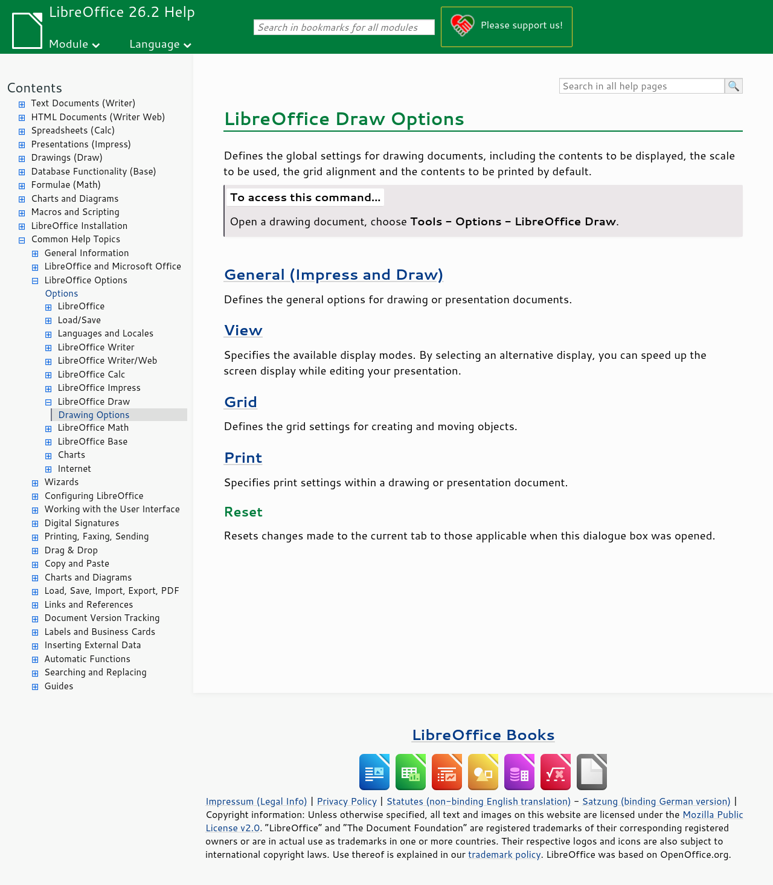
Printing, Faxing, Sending (96, 536)
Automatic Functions (87, 658)
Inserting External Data (92, 645)
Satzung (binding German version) (656, 801)
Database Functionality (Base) (93, 171)
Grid (240, 401)
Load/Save (79, 320)
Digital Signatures (81, 523)
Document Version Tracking (102, 617)
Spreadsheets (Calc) (73, 130)
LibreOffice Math (93, 427)
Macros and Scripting (75, 211)
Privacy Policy (346, 801)
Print (242, 457)
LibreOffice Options (85, 280)
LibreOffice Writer (96, 347)
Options (61, 293)
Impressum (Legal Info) (256, 801)
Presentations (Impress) (81, 144)
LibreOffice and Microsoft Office (112, 266)
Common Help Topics (75, 239)
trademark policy (504, 854)
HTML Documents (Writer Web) (98, 117)
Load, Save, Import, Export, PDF (111, 590)
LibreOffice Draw (93, 401)
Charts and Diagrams (74, 198)
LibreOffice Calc (91, 374)
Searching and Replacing (95, 672)
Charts (71, 454)
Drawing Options (93, 414)
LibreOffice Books (483, 734)
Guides (58, 686)
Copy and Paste (76, 563)
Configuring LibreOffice (94, 495)
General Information (86, 252)
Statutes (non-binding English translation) (478, 801)
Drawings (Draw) (67, 157)
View (243, 329)
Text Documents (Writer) (83, 103)
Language (154, 43)
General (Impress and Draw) (333, 274)
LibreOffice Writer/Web (107, 360)
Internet (74, 468)
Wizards (61, 481)
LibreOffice (80, 306)
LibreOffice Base (92, 441)
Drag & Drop (71, 550)
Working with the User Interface (112, 509)
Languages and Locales (105, 333)
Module (68, 43)
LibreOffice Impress (99, 387)
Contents (34, 87)
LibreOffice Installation (79, 225)
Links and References (88, 604)
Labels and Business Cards (99, 631)
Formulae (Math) (66, 184)
